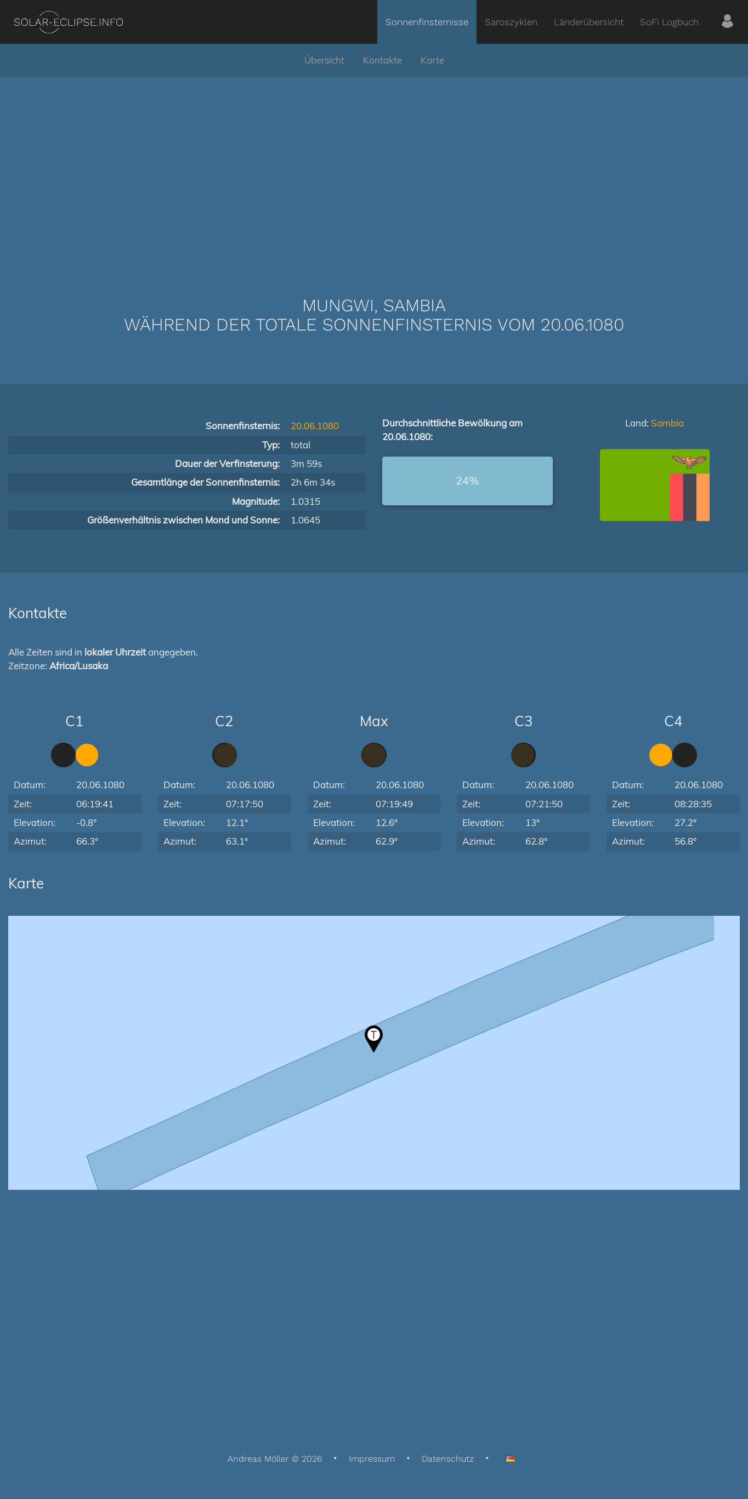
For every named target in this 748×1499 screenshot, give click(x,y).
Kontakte (382, 60)
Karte (432, 60)
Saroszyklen (511, 21)
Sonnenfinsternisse (427, 21)
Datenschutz (448, 1459)
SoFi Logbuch (669, 21)
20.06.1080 (315, 425)
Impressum (372, 1459)
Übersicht (324, 60)
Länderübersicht (589, 21)
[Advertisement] (374, 170)
